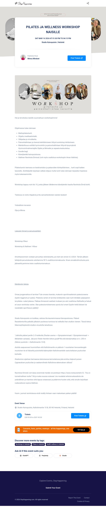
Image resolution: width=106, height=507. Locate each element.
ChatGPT (23, 455)
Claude (63, 455)
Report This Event (74, 498)
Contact (86, 498)
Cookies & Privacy (83, 501)
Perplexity (43, 455)
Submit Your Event (53, 488)
